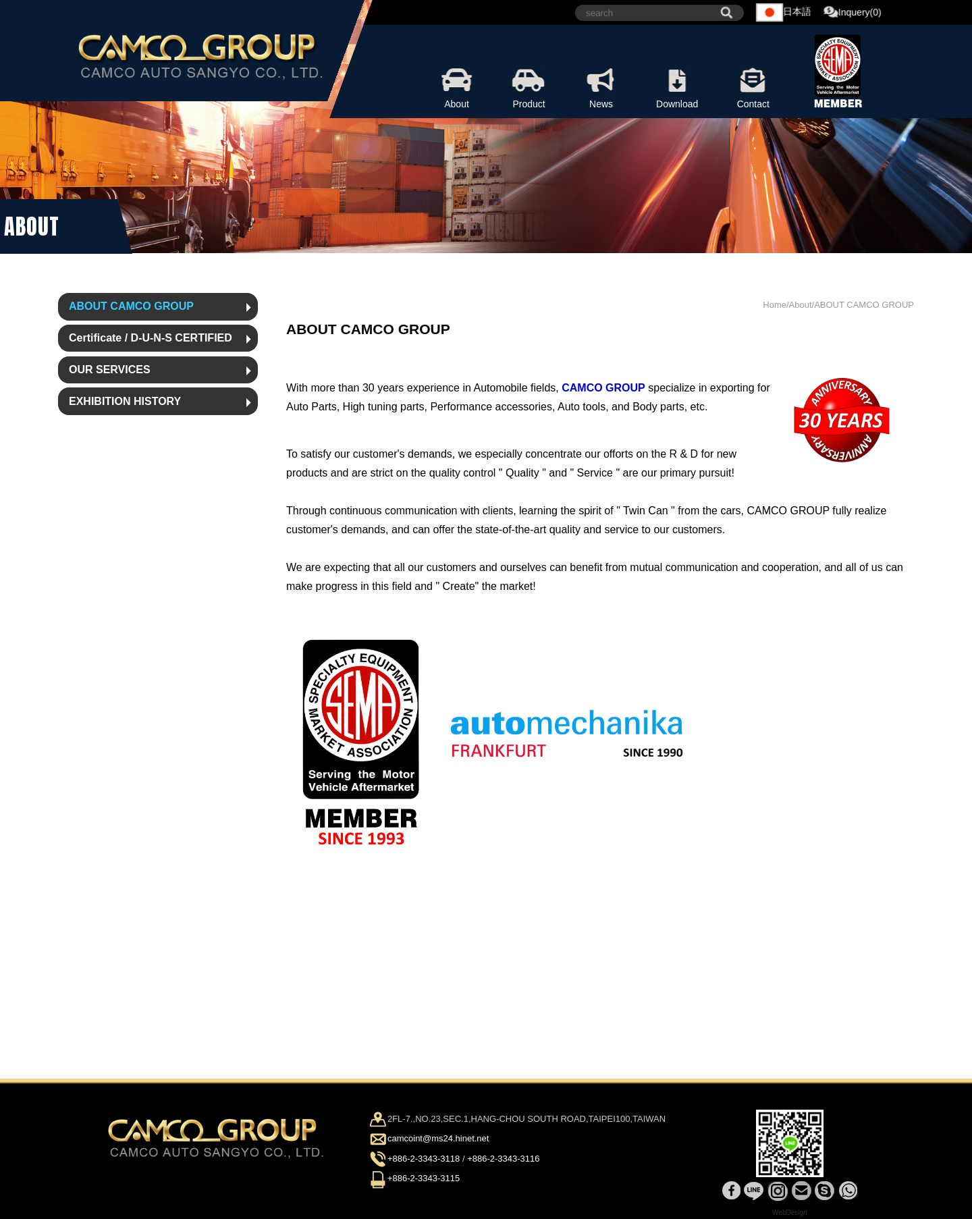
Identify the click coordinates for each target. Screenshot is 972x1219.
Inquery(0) (853, 13)
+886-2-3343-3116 (503, 1159)
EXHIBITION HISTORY (125, 401)
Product (529, 86)
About (456, 86)
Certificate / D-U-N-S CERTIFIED (150, 338)
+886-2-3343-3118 (423, 1159)
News (601, 86)
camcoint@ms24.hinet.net (438, 1139)
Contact (753, 86)
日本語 (783, 12)
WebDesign (789, 1212)
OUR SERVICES (110, 369)
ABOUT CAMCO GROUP (131, 306)
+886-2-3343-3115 (423, 1178)
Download (677, 86)
